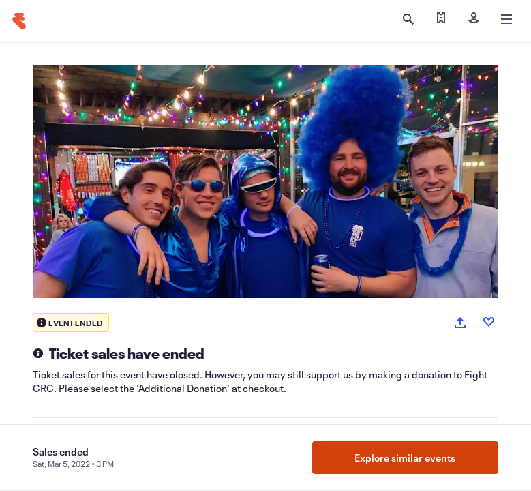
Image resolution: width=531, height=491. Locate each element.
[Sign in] (473, 19)
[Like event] (488, 321)
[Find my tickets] (441, 19)
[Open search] (408, 19)
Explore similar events (404, 457)
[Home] (19, 21)
